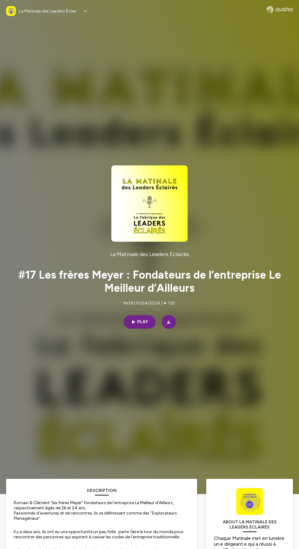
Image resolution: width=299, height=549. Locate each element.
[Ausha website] (279, 9)
